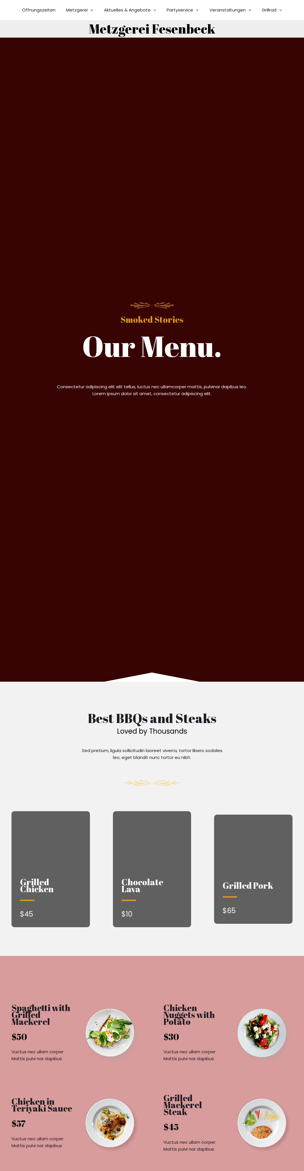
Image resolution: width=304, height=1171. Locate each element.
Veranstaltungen (227, 10)
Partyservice (182, 10)
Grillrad (267, 10)
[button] (94, 10)
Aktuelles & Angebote (131, 10)
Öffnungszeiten (44, 10)
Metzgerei (83, 10)
